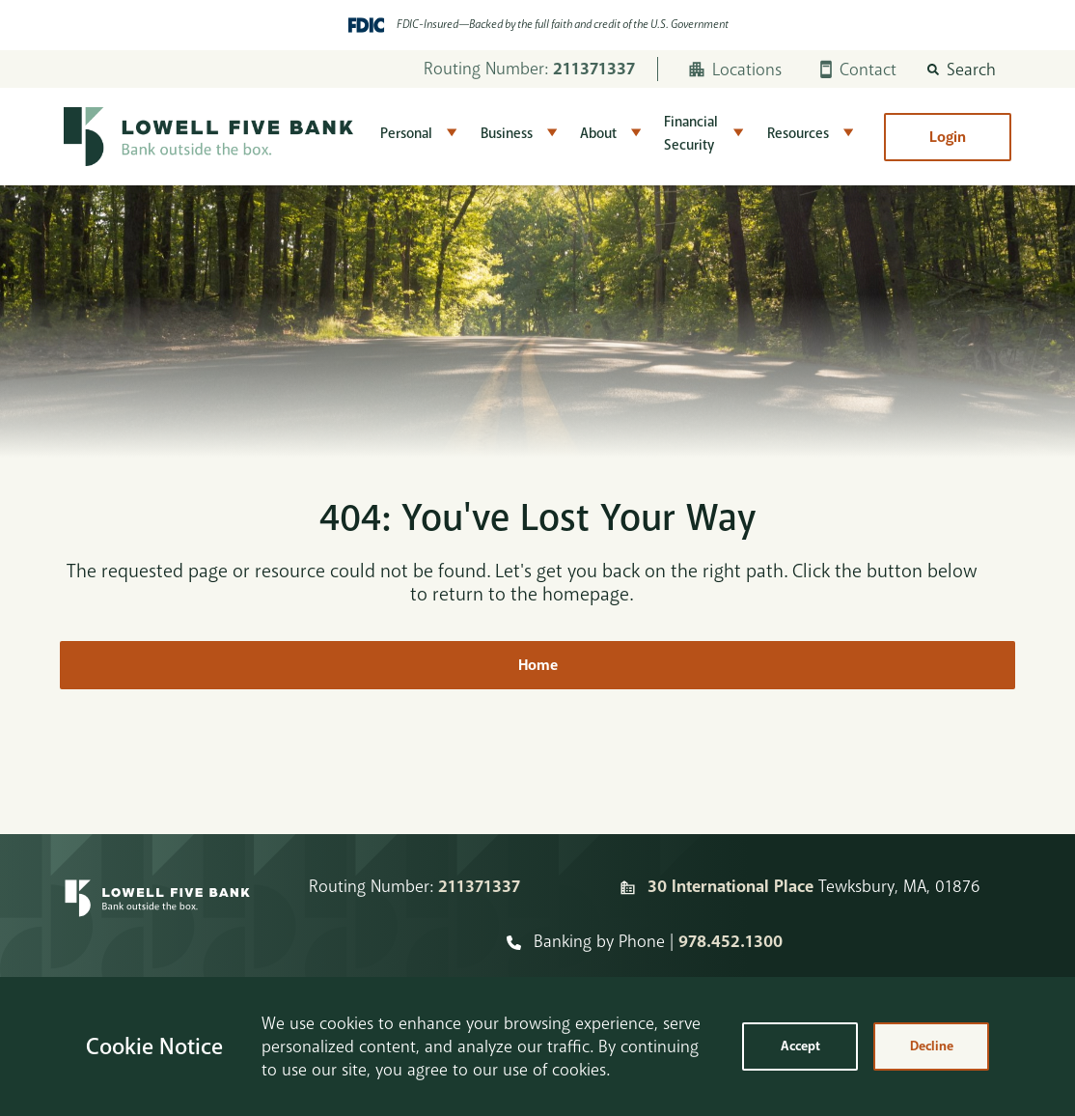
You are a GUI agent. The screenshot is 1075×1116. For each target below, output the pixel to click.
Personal (406, 134)
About (598, 134)
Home (538, 665)
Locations (735, 69)
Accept (800, 1046)
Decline (931, 1046)
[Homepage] (157, 914)
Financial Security (691, 133)
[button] (961, 69)
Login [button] (947, 137)
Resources (798, 134)
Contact (858, 69)
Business (507, 134)
